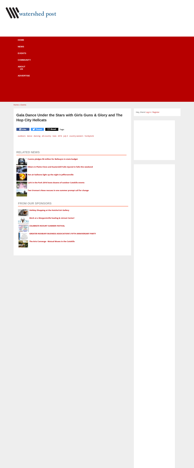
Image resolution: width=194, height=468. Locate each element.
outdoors (22, 82)
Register (156, 58)
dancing (37, 82)
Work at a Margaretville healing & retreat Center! (51, 164)
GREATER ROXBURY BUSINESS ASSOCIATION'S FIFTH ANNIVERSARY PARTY (62, 179)
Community (80, 42)
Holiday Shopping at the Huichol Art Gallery (49, 156)
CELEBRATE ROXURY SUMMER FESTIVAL (47, 172)
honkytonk (89, 82)
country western (76, 82)
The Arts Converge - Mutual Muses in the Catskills (52, 187)
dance (29, 82)
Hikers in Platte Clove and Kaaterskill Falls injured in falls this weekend (60, 113)
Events (61, 42)
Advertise (122, 42)
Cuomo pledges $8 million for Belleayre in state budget (53, 105)
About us (101, 42)
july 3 (65, 82)
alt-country (46, 82)
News (44, 42)
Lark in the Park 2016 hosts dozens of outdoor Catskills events (56, 128)
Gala (54, 82)
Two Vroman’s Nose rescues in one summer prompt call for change (58, 136)
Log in (148, 58)
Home (29, 42)
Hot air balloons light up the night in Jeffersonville (51, 120)
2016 (60, 82)
